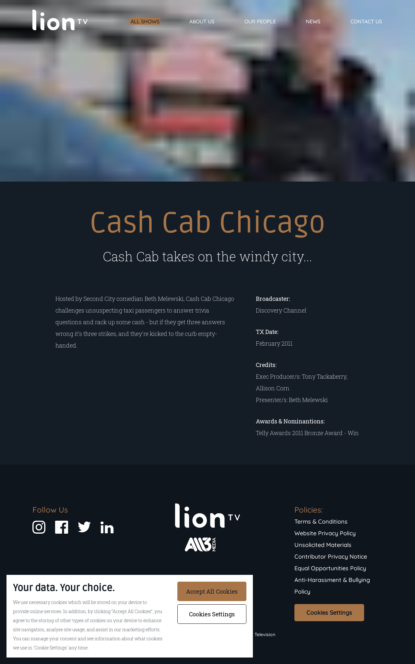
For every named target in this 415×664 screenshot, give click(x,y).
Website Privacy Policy (325, 533)
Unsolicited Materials (322, 545)
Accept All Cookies (212, 591)
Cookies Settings (329, 612)
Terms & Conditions (321, 521)
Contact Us (366, 21)
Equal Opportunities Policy (330, 568)
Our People (260, 21)
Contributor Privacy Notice (330, 556)
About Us (201, 21)
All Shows (145, 21)
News (313, 21)
